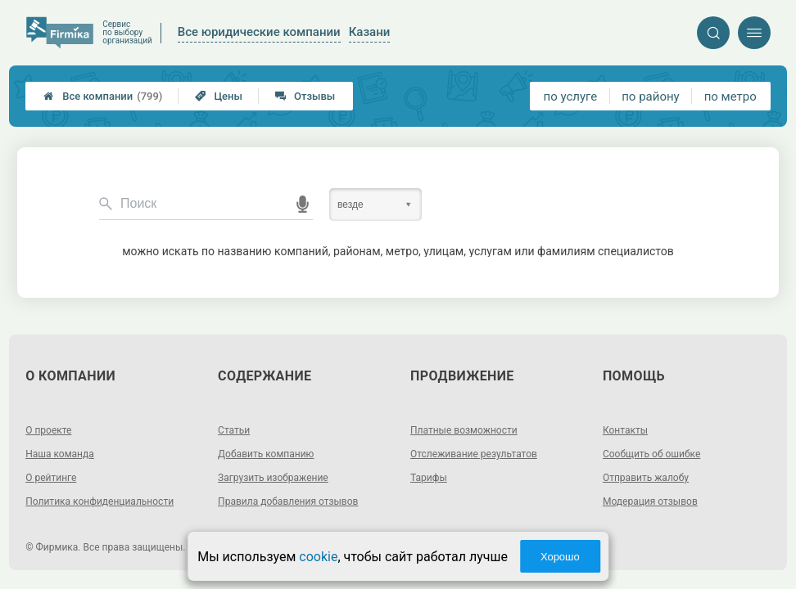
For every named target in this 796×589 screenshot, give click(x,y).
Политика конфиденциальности (99, 501)
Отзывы (305, 96)
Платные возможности (464, 430)
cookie (318, 556)
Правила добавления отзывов (288, 501)
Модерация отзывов (650, 501)
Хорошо (560, 557)
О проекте (48, 430)
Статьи (234, 430)
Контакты (625, 430)
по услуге (571, 96)
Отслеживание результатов (473, 454)
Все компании (102, 96)
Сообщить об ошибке (651, 454)
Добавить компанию (266, 454)
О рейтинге (50, 477)
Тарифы (428, 477)
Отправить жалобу (646, 477)
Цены (218, 96)
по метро (730, 96)
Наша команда (59, 454)
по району (650, 96)
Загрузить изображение (273, 477)
